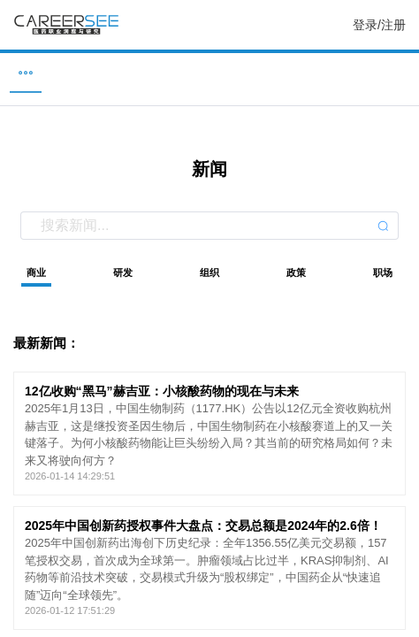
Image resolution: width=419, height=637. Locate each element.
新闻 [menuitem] (209, 71)
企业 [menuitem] (115, 71)
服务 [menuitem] (398, 71)
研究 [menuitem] (304, 71)
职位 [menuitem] (20, 71)
